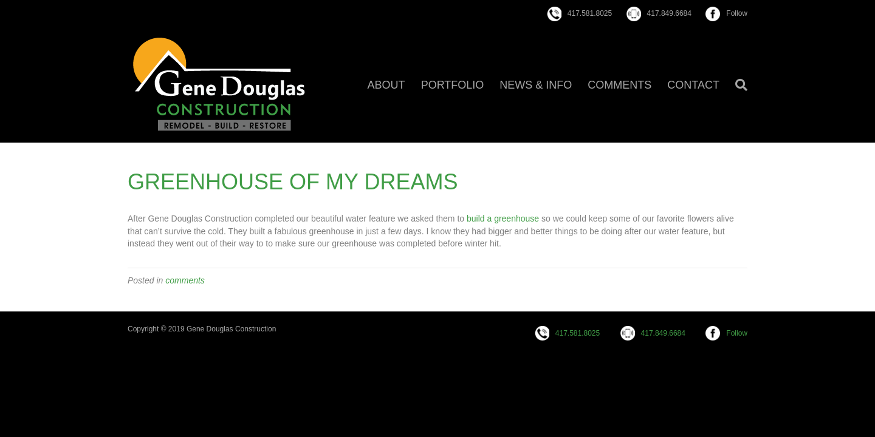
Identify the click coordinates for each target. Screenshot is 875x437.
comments (185, 280)
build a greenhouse (503, 218)
